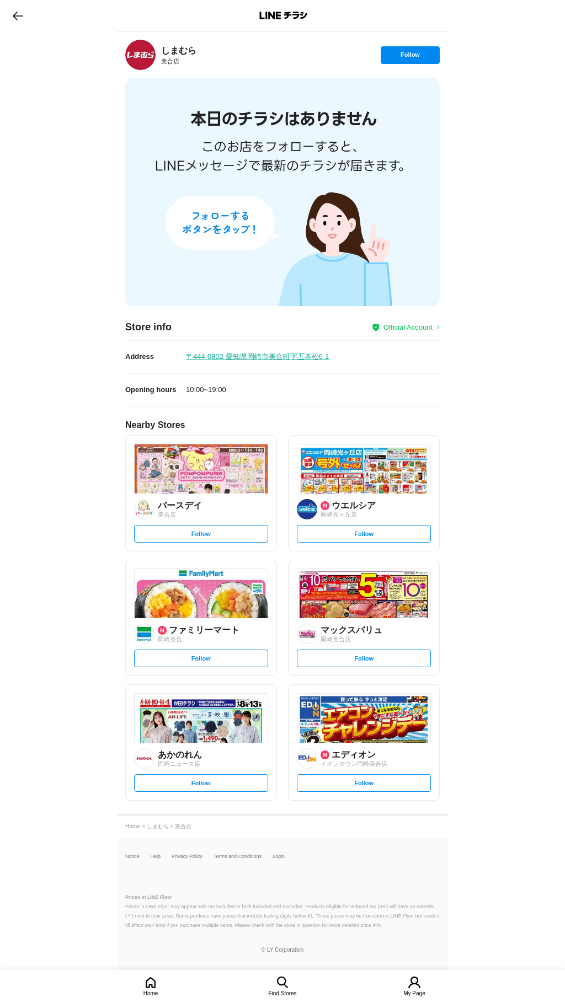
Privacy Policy (187, 856)
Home (150, 993)
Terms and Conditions (238, 856)
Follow (410, 57)
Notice (132, 856)
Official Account (408, 327)
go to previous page (18, 15)
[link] (140, 55)
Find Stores (282, 993)
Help (156, 856)
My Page (414, 993)
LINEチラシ (283, 15)
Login (279, 856)
